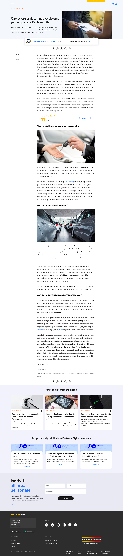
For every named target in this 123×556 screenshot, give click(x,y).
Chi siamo (13, 540)
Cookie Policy (80, 552)
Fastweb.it (13, 546)
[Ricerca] (113, 4)
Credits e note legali (15, 543)
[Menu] (10, 4)
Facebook (61, 48)
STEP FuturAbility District (51, 543)
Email (70, 48)
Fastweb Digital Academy (51, 540)
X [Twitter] (57, 48)
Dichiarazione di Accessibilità (105, 552)
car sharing (70, 181)
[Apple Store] (16, 531)
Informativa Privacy (69, 552)
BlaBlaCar (40, 330)
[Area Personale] (116, 4)
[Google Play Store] (29, 531)
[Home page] (61, 4)
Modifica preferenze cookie (92, 552)
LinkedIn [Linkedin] (53, 48)
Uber (61, 330)
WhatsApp (65, 48)
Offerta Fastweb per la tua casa (97, 1)
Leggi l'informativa (15, 504)
